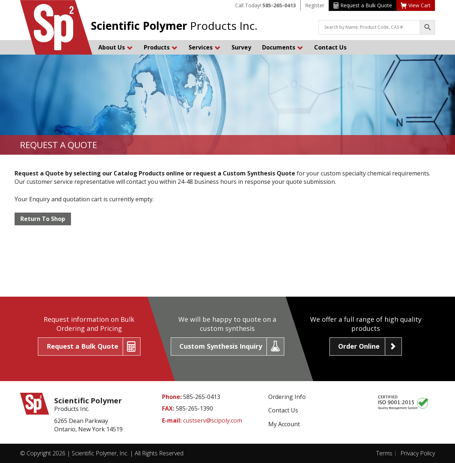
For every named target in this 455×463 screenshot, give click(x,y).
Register (314, 5)
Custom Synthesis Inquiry (220, 346)
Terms (384, 453)
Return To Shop (42, 219)
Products (161, 47)
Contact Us (330, 47)
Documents (282, 47)
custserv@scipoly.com (212, 420)
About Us (115, 47)
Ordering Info (287, 397)
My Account (284, 424)
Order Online (359, 346)
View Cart (416, 5)
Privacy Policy (417, 453)
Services (205, 47)
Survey (241, 47)
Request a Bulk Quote (362, 5)
